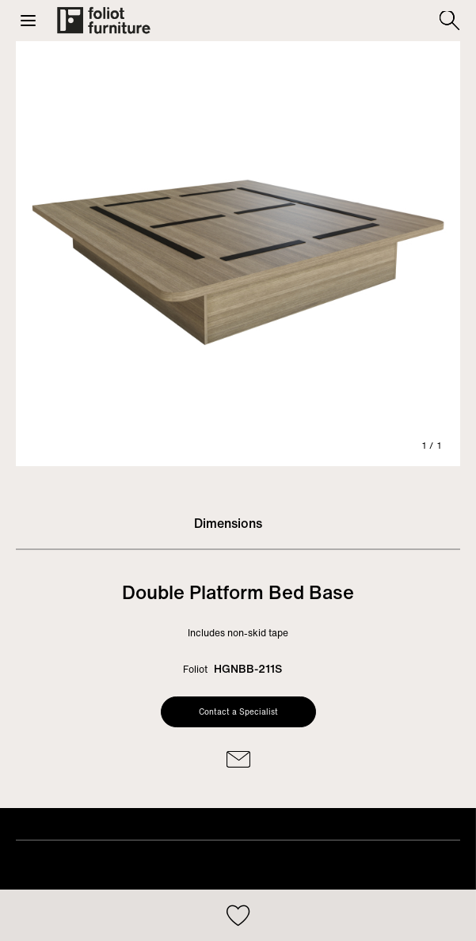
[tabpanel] (238, 253)
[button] (28, 20)
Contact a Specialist (238, 712)
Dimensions (228, 523)
